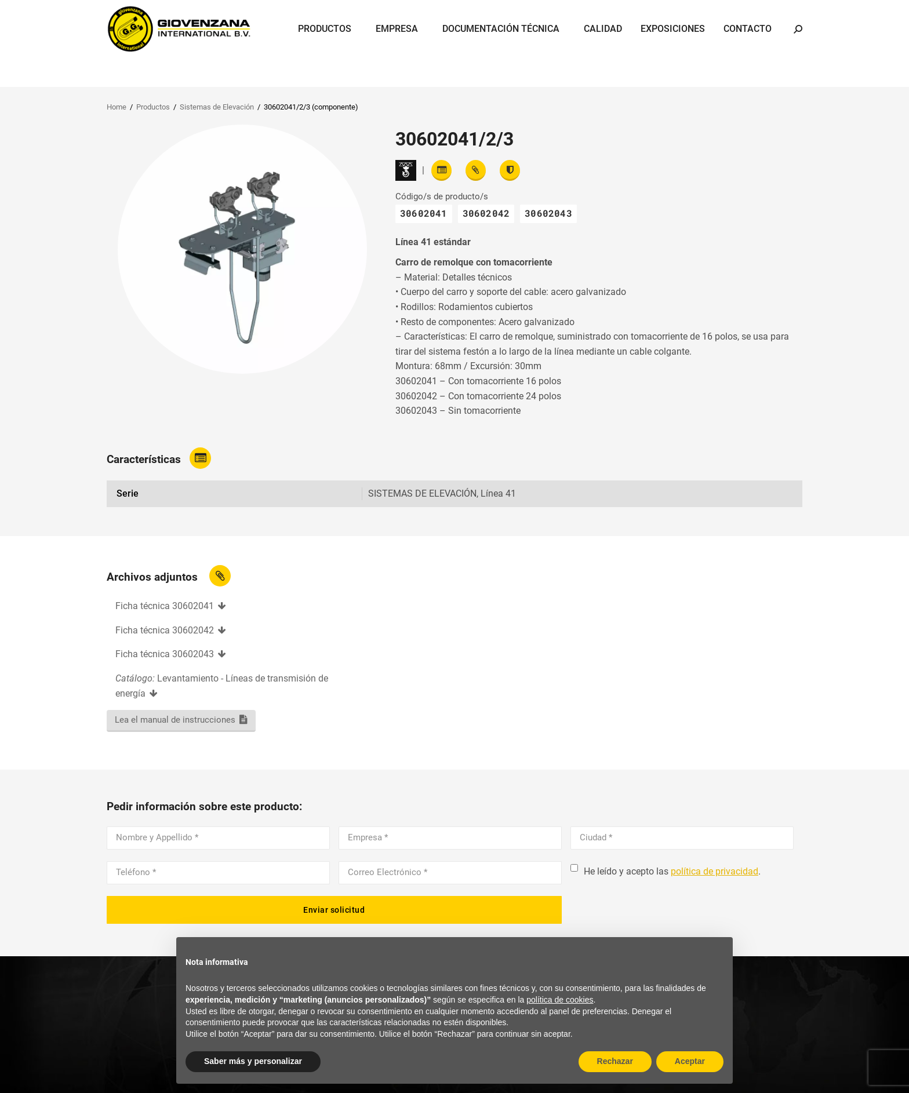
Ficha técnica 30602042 (164, 630)
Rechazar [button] (615, 1061)
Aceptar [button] (690, 1061)
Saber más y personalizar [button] (253, 1061)
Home (116, 107)
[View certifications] (510, 170)
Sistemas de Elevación (217, 107)
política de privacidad (714, 871)
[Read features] (441, 170)
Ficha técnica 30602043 (164, 654)
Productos (153, 107)
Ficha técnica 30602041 (164, 605)
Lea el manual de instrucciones (175, 720)
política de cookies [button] (559, 999)
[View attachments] (476, 170)
